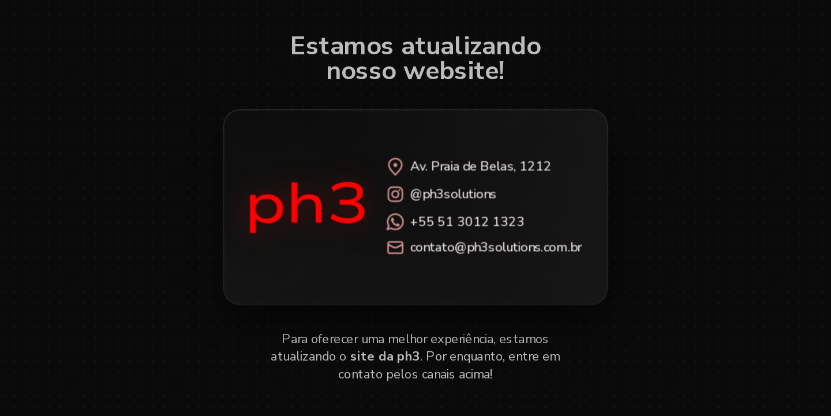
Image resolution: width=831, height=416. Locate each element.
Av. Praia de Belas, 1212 (468, 166)
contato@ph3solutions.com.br (483, 247)
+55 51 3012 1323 (454, 221)
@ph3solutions (440, 194)
